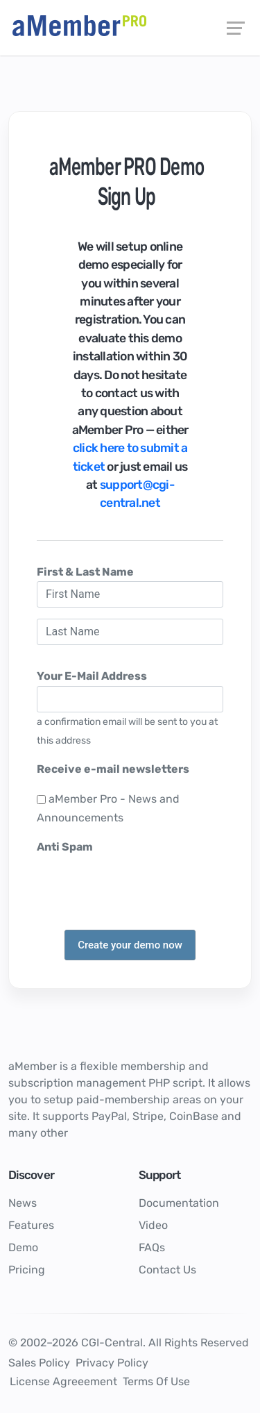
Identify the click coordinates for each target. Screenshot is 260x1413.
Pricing (26, 1269)
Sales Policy (39, 1362)
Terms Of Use (156, 1381)
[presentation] (142, 884)
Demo (23, 1247)
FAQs (152, 1247)
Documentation (179, 1203)
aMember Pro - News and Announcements (108, 808)
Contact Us (167, 1269)
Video (153, 1225)
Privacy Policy (112, 1362)
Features (31, 1225)
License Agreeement (63, 1381)
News (22, 1203)
